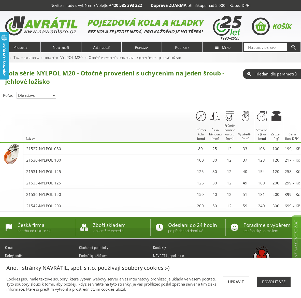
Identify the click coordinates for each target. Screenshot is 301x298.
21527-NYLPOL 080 (43, 148)
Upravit (236, 281)
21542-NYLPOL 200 (43, 205)
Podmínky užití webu (94, 256)
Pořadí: (10, 95)
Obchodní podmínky (93, 247)
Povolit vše (273, 281)
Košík (271, 26)
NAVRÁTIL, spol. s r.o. (169, 256)
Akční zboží (101, 47)
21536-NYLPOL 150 (43, 194)
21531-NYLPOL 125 (43, 171)
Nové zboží (61, 47)
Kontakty (182, 47)
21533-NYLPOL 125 (43, 182)
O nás (9, 247)
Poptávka (141, 47)
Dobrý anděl (14, 256)
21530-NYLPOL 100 (43, 160)
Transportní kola (26, 57)
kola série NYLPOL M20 (64, 57)
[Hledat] (293, 47)
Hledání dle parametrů (272, 73)
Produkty (20, 47)
